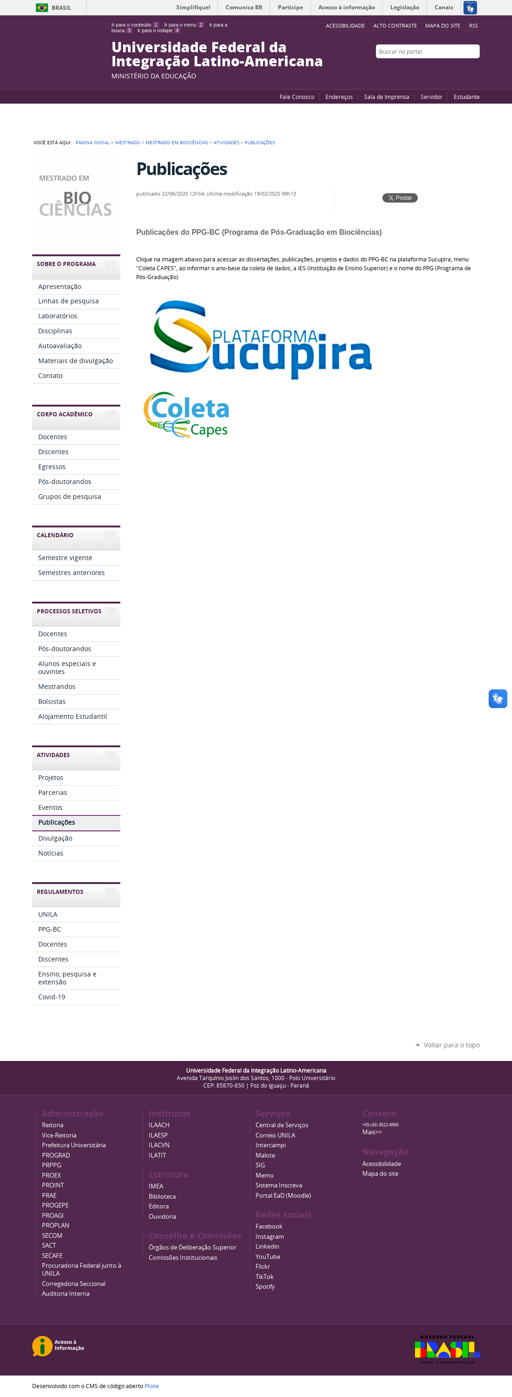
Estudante (467, 96)
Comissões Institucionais (183, 1258)
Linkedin (267, 1246)
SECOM (52, 1236)
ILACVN (159, 1145)
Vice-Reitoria (59, 1135)
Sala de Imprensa (386, 96)
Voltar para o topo (452, 1044)
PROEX (51, 1175)
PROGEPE (55, 1205)
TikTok (265, 1277)
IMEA (156, 1186)
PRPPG (51, 1165)
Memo (265, 1175)
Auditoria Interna (66, 1294)
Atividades (226, 142)
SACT (49, 1246)
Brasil (61, 8)
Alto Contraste (395, 25)
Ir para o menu (184, 25)
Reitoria (52, 1125)
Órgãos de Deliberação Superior (192, 1247)
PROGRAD (56, 1155)
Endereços (339, 96)
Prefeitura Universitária (74, 1145)
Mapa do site (442, 25)
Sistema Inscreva (279, 1185)
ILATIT (157, 1155)
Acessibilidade (381, 1164)
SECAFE (52, 1256)
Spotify (265, 1287)
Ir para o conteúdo (135, 25)
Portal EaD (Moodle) (283, 1196)
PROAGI (53, 1216)
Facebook (452, 69)
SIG (260, 1165)
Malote (265, 1155)
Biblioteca (162, 1196)
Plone (152, 1386)
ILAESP (158, 1135)
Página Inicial (93, 142)
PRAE (49, 1196)
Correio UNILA (275, 1135)
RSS (473, 25)
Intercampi (271, 1145)
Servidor (432, 96)
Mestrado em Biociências (176, 142)
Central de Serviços (282, 1125)
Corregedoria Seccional (73, 1284)
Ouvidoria (162, 1217)
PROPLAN (55, 1225)
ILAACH (159, 1125)
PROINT (53, 1185)
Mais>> (372, 1132)
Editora (159, 1206)
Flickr (463, 69)
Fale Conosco (297, 96)
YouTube (440, 69)
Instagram (475, 69)
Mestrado (127, 142)
